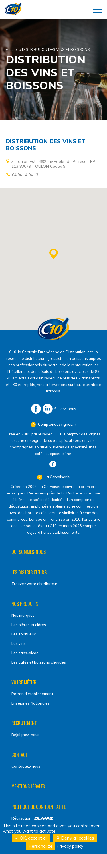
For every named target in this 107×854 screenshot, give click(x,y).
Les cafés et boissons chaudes (38, 662)
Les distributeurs (29, 572)
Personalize (41, 846)
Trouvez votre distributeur (34, 583)
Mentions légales (28, 786)
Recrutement (24, 723)
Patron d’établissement (32, 693)
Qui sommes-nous (28, 551)
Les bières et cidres (28, 624)
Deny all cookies (75, 838)
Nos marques (23, 615)
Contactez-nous (25, 766)
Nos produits (24, 603)
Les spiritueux (23, 634)
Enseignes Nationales (30, 703)
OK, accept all (31, 838)
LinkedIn (48, 409)
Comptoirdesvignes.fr (56, 424)
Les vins (18, 643)
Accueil (12, 49)
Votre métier (24, 682)
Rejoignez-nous (25, 734)
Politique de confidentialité (38, 806)
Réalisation (21, 818)
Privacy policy (69, 846)
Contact (19, 754)
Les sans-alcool (25, 653)
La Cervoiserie (57, 477)
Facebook (36, 409)
